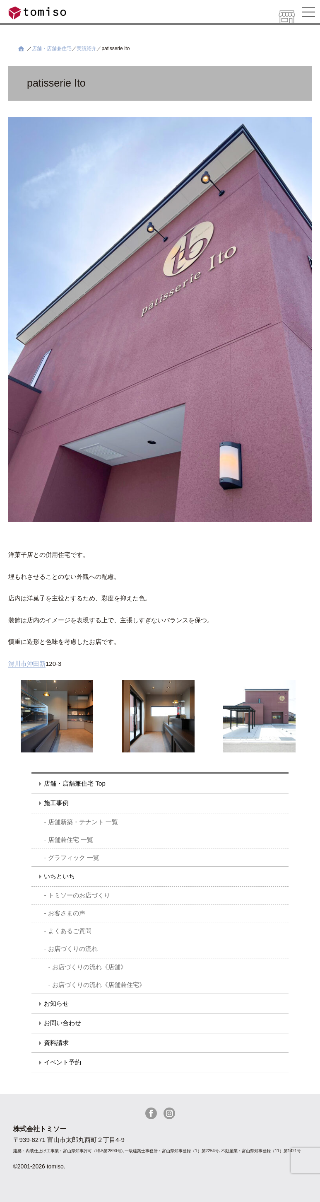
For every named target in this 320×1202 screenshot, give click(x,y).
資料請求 (56, 1042)
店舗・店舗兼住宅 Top (74, 783)
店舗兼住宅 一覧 (70, 839)
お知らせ (56, 1003)
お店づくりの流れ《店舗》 (89, 966)
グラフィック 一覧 (73, 857)
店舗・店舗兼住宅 (52, 48)
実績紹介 (86, 48)
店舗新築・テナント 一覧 (83, 821)
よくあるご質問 (69, 930)
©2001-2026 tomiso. (39, 1166)
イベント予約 (62, 1062)
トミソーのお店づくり (79, 895)
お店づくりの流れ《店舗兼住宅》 (98, 984)
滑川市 (17, 663)
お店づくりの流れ (73, 948)
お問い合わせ (62, 1022)
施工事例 (56, 802)
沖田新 (36, 663)
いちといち (59, 876)
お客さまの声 (66, 913)
